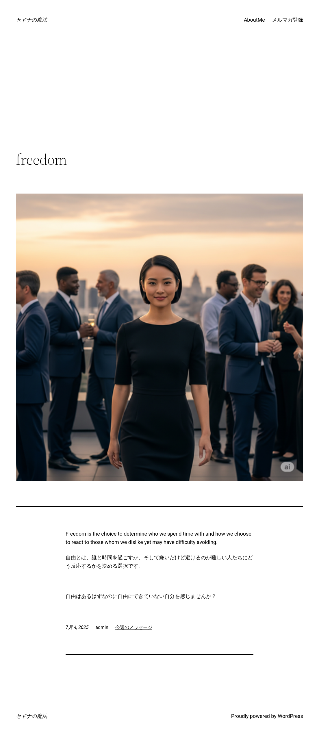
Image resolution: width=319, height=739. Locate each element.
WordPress (290, 716)
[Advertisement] (159, 103)
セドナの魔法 (31, 20)
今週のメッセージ (133, 627)
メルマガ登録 (287, 20)
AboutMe (254, 20)
